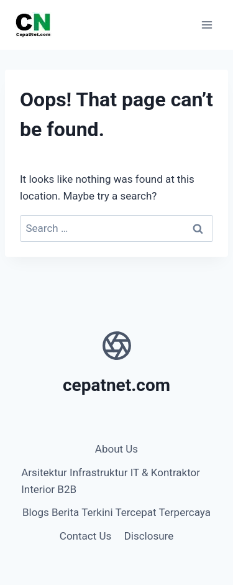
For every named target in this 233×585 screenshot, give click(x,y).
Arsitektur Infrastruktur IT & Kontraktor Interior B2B (110, 480)
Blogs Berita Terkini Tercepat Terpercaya (116, 512)
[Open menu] (206, 24)
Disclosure (149, 536)
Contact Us (85, 536)
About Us (116, 449)
